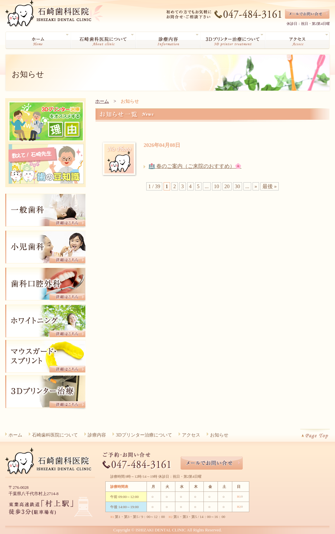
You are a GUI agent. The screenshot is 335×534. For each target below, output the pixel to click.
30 (237, 186)
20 (227, 186)
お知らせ (219, 434)
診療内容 (97, 434)
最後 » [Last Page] (269, 186)
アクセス (191, 434)
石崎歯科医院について (55, 434)
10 (216, 186)
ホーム (102, 101)
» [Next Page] (256, 186)
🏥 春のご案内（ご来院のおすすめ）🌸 (195, 166)
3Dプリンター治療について (144, 434)
